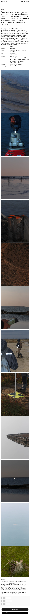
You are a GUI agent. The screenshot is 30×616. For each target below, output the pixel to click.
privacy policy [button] (12, 583)
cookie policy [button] (21, 587)
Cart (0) (23, 1)
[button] (28, 579)
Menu (27, 1)
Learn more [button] (15, 609)
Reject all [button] (8, 612)
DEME (18, 62)
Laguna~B (4, 1)
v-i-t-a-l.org (13, 54)
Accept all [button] (22, 612)
